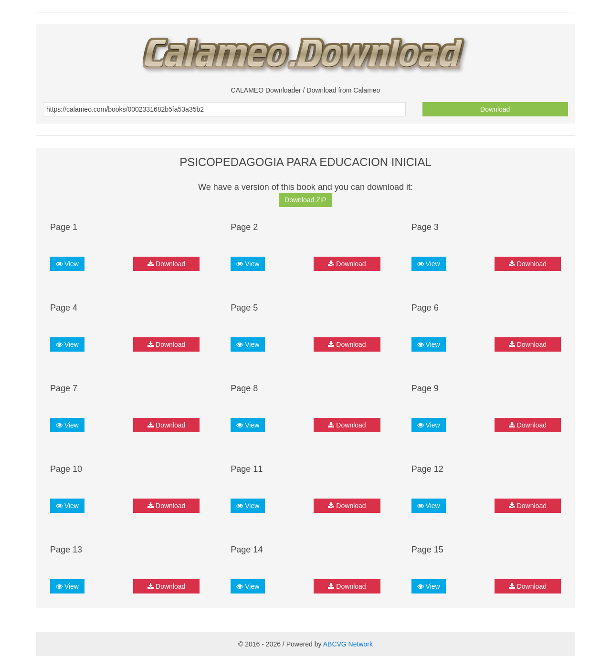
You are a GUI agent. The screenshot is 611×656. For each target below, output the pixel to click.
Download (495, 109)
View (67, 264)
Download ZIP (305, 200)
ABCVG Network (348, 644)
